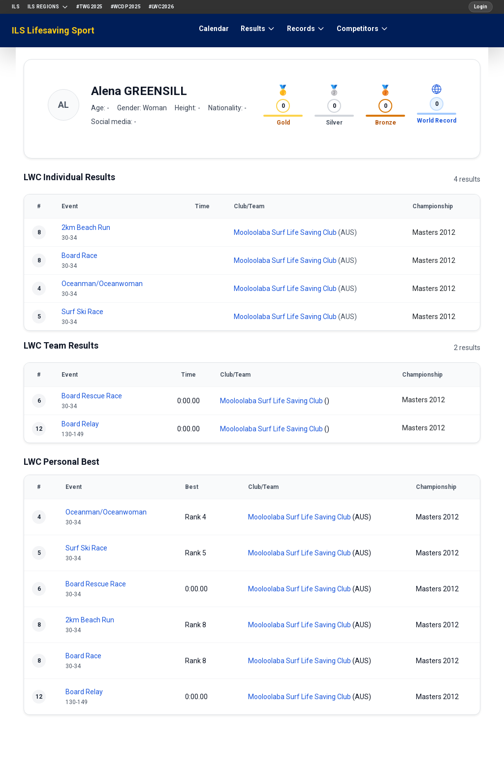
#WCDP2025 (126, 6)
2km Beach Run (86, 227)
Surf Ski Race (82, 312)
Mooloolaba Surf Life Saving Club (285, 232)
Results (258, 28)
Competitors (362, 28)
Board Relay (80, 424)
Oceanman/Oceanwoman (102, 284)
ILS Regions (48, 6)
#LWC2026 (161, 6)
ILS (16, 6)
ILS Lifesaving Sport (53, 30)
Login (480, 6)
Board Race (79, 255)
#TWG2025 (89, 6)
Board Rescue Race (92, 396)
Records (306, 28)
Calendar (214, 28)
